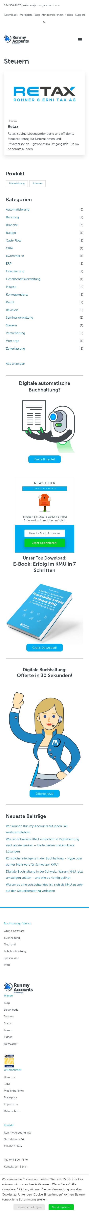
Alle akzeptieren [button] (61, 1207)
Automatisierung (17, 209)
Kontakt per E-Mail (15, 1166)
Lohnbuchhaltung (15, 951)
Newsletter (11, 1043)
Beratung (12, 217)
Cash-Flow (13, 240)
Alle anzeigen (15, 363)
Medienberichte (14, 1090)
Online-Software (14, 931)
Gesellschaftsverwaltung (23, 279)
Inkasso (11, 287)
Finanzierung (15, 271)
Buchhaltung (12, 937)
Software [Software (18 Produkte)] (37, 183)
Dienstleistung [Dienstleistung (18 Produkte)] (17, 183)
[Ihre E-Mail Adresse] (44, 533)
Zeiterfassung (15, 348)
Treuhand (10, 944)
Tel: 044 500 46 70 (16, 1159)
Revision (12, 310)
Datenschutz (12, 1111)
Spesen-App (11, 958)
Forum (8, 1030)
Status (7, 1023)
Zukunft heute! (44, 459)
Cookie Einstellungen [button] (29, 1207)
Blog (37, 14)
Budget (11, 233)
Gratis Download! (44, 648)
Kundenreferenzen (53, 14)
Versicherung (15, 333)
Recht (10, 302)
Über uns (9, 1077)
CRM (9, 248)
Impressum (11, 1104)
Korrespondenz (17, 294)
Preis (7, 965)
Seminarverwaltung (19, 317)
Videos (69, 14)
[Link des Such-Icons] (44, 22)
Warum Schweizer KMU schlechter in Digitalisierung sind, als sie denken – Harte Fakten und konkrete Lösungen (42, 845)
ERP (8, 263)
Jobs (7, 1084)
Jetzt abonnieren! (44, 542)
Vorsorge (12, 341)
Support (80, 14)
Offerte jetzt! (44, 793)
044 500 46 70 (12, 5)
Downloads (11, 14)
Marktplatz (26, 14)
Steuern (11, 325)
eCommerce (15, 256)
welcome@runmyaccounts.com (41, 5)
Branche (12, 225)
